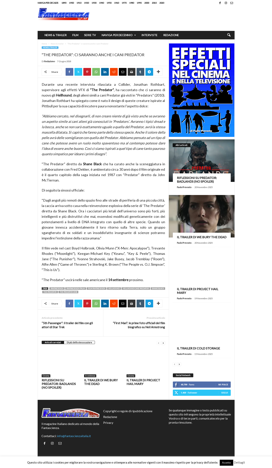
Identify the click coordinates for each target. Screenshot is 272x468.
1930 (94, 3)
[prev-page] (158, 343)
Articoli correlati (53, 342)
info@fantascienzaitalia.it (74, 436)
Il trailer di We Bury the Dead (201, 237)
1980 (131, 3)
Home (44, 43)
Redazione (171, 35)
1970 (124, 3)
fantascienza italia (76, 288)
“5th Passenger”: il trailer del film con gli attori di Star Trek (67, 325)
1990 (139, 3)
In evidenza (90, 376)
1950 (109, 3)
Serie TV (90, 35)
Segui (224, 392)
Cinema (46, 376)
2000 (146, 3)
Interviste (149, 35)
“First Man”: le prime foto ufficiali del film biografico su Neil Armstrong (139, 325)
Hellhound (114, 288)
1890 (64, 3)
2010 (154, 3)
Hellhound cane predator (136, 288)
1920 (86, 3)
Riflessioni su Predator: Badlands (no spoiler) (59, 383)
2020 (161, 3)
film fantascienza (96, 288)
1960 (116, 3)
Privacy (108, 422)
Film (75, 35)
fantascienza (57, 288)
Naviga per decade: (48, 3)
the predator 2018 (68, 292)
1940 (101, 3)
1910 (79, 3)
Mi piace (223, 384)
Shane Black (158, 288)
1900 (71, 3)
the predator (50, 292)
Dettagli (239, 462)
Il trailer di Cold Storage (198, 348)
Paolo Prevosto (184, 187)
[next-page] (163, 343)
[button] (229, 35)
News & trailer (56, 35)
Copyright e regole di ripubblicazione (127, 411)
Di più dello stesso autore (79, 342)
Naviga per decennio (119, 35)
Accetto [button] (226, 462)
